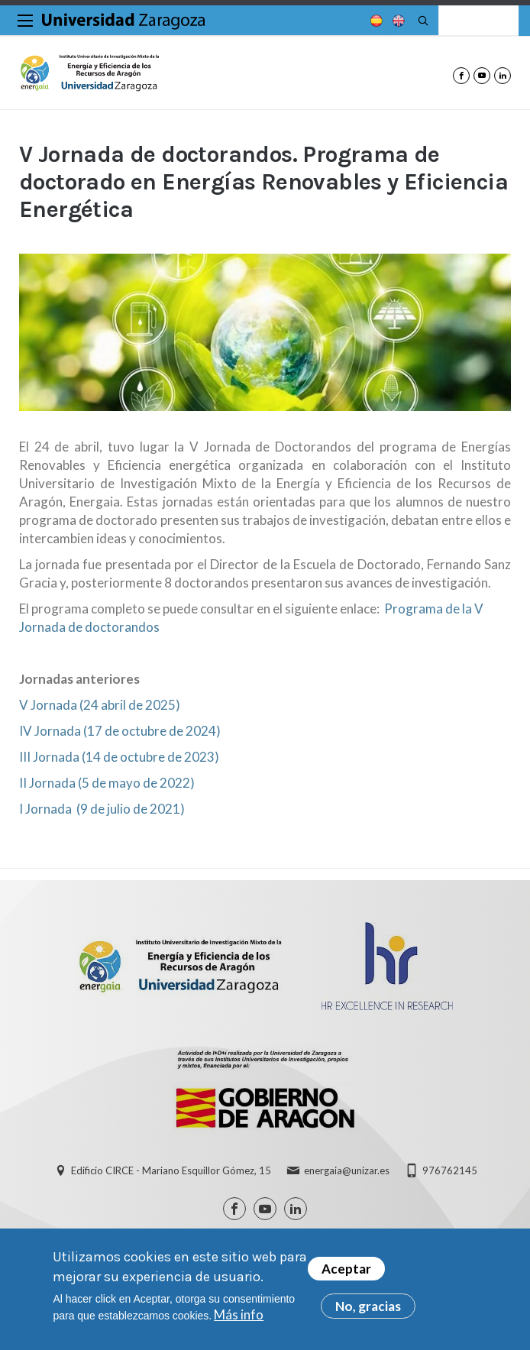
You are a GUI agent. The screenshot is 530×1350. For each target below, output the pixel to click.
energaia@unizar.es (346, 1170)
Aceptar (346, 1270)
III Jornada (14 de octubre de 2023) (119, 757)
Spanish (375, 21)
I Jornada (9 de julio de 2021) (102, 809)
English (397, 21)
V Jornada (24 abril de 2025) (99, 705)
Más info (238, 1316)
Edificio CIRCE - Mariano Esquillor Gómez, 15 (171, 1170)
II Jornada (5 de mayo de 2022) (107, 783)
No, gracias (368, 1308)
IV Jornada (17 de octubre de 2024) (120, 731)
